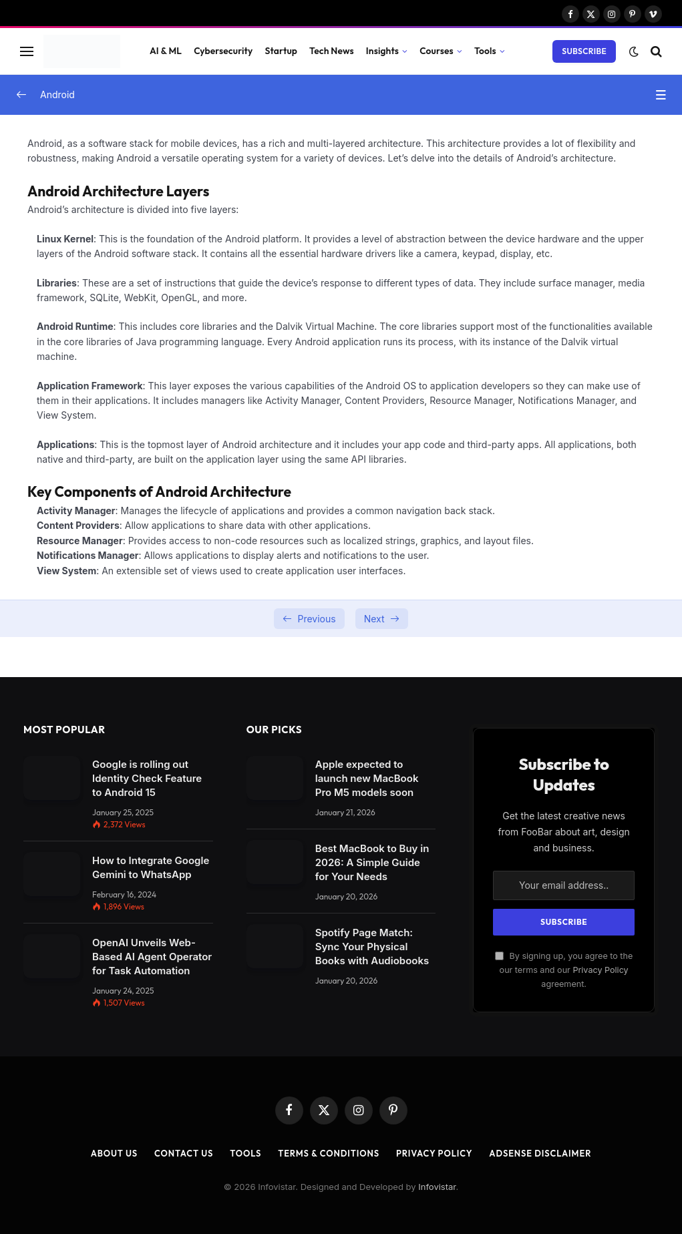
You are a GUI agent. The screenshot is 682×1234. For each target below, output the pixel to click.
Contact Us (182, 1153)
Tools (485, 51)
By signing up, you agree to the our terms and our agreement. (564, 970)
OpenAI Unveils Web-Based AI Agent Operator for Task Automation (152, 956)
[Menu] (26, 51)
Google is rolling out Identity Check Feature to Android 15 (147, 778)
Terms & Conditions (328, 1153)
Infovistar (437, 1186)
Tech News (331, 51)
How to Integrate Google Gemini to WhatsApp (150, 867)
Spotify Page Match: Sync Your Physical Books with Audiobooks (372, 946)
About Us (112, 1153)
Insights (382, 51)
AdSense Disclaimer (541, 1153)
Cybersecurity (223, 51)
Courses (436, 51)
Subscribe (584, 51)
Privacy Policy (600, 970)
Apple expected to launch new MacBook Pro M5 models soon (367, 778)
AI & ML (166, 51)
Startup (281, 51)
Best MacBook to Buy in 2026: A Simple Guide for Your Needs (372, 862)
